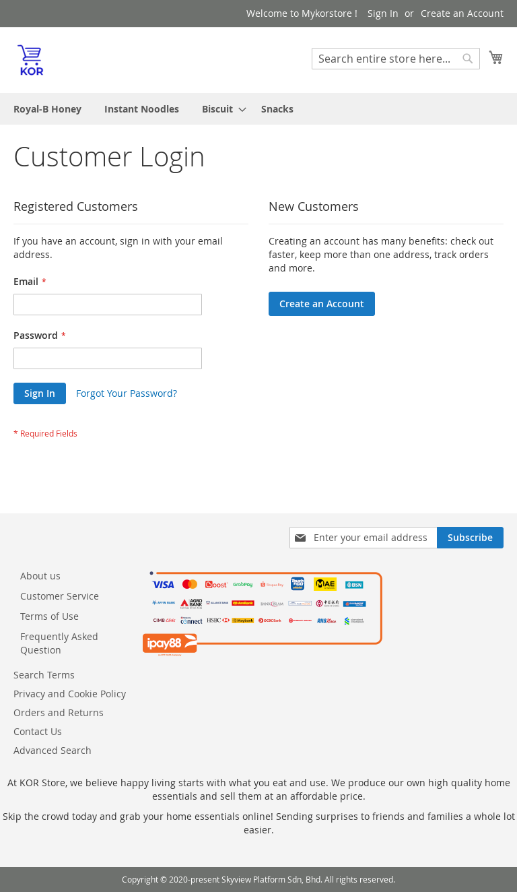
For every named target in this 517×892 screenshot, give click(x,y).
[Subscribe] (470, 537)
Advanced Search (52, 750)
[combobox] (396, 58)
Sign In (383, 13)
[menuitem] (47, 109)
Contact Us (37, 731)
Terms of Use (49, 616)
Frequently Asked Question (59, 643)
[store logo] (30, 59)
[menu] (258, 109)
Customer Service (59, 596)
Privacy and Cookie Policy (69, 693)
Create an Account (462, 13)
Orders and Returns (58, 712)
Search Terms (44, 674)
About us (40, 575)
